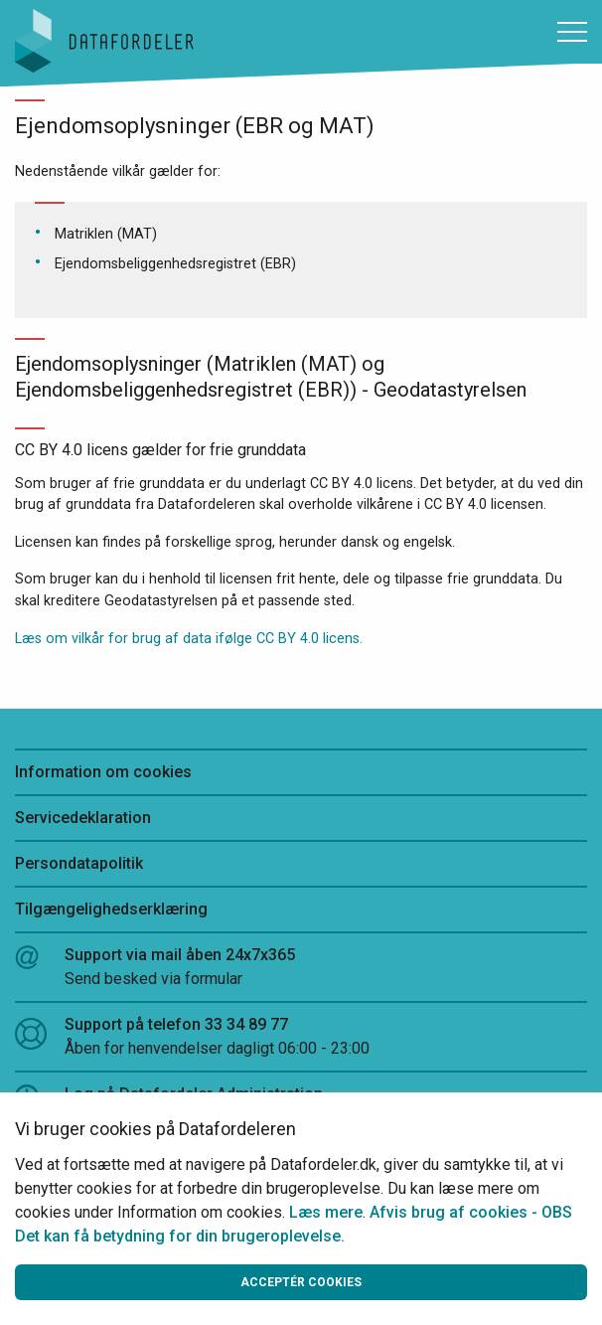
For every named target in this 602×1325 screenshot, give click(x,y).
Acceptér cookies (301, 1282)
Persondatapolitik (79, 863)
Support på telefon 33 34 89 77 (301, 1038)
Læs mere (326, 1212)
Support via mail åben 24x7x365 (301, 968)
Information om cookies (103, 771)
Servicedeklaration (83, 817)
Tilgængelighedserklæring (111, 909)
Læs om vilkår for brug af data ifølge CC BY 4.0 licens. (189, 638)
